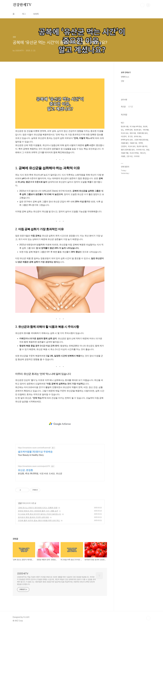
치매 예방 (146, 206)
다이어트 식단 (140, 226)
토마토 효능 (137, 213)
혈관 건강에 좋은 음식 (128, 226)
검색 (142, 5)
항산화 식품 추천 (142, 223)
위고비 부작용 (134, 229)
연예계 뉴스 (125, 77)
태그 (24, 14)
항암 (147, 226)
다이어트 (137, 233)
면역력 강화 (129, 206)
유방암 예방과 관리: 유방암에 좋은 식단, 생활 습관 (38, 582)
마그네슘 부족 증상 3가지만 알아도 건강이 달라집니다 (39, 585)
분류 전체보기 (126, 72)
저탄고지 (143, 229)
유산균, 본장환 (25, 541)
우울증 (123, 233)
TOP (148, 689)
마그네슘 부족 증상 (136, 203)
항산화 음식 (137, 206)
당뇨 (122, 206)
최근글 (123, 183)
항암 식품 (133, 210)
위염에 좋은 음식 (142, 210)
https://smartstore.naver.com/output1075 (34, 537)
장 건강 (130, 213)
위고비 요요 (124, 210)
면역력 (141, 219)
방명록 (36, 14)
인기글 (130, 183)
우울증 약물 (124, 229)
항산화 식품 (124, 203)
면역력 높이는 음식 (127, 216)
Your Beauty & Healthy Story (31, 526)
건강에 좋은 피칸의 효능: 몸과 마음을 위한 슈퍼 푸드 (39, 592)
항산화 (145, 203)
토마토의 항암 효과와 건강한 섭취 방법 (33, 589)
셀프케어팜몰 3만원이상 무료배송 (35, 523)
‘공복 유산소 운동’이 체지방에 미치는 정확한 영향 (37, 579)
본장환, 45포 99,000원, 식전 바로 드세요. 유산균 (40, 545)
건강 (20, 574)
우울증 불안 (124, 219)
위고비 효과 (131, 223)
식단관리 (124, 213)
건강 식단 (130, 233)
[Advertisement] (59, 94)
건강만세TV (22, 5)
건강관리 (124, 223)
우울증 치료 (133, 219)
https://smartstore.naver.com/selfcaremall (34, 519)
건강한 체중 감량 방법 (141, 216)
